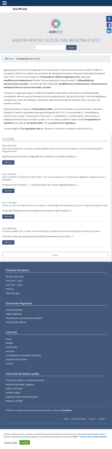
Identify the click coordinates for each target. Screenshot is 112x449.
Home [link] (9, 58)
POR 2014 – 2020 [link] (14, 281)
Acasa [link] (9, 350)
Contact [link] (9, 375)
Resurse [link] (92, 419)
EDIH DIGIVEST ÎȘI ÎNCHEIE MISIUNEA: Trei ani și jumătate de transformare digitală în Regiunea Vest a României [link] (54, 178)
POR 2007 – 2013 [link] (14, 286)
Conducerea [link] (11, 358)
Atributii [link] (9, 354)
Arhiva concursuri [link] (78, 419)
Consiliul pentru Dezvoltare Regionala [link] (23, 366)
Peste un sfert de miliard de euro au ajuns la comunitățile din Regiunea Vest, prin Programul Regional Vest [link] (55, 205)
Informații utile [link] (13, 294)
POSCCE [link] (10, 290)
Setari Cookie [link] (10, 442)
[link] (14, 9)
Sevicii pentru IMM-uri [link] (16, 326)
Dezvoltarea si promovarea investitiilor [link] (24, 322)
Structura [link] (10, 362)
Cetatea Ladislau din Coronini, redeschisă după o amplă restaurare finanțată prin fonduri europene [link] (51, 231)
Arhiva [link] (55, 255)
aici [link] (91, 128)
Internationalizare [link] (14, 314)
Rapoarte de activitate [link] (16, 370)
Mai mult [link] (8, 162)
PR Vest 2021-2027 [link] (15, 277)
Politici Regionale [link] (14, 318)
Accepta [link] (24, 442)
